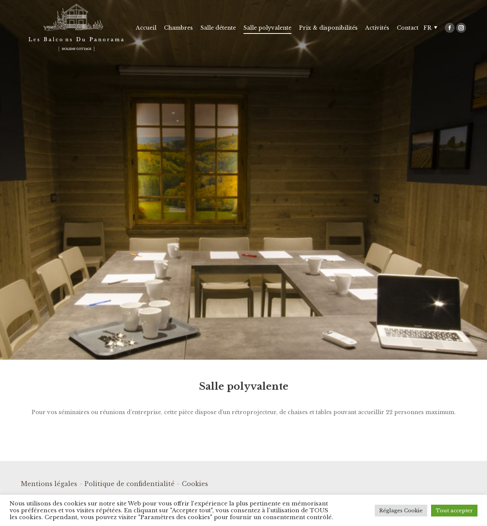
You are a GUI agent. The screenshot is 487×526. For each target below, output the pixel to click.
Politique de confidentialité (129, 484)
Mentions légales (49, 484)
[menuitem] (146, 27)
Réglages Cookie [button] (401, 510)
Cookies (195, 484)
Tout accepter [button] (454, 510)
